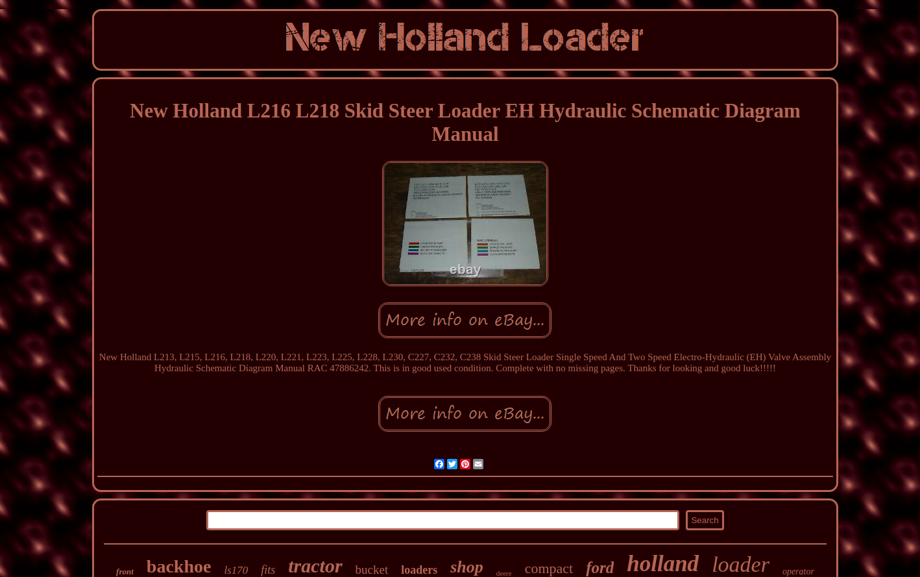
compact (549, 568)
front (125, 571)
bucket (372, 569)
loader (740, 564)
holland (663, 563)
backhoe (179, 566)
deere (504, 573)
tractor (315, 565)
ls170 (236, 570)
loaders (419, 569)
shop (466, 567)
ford (600, 567)
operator (798, 571)
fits (268, 569)
